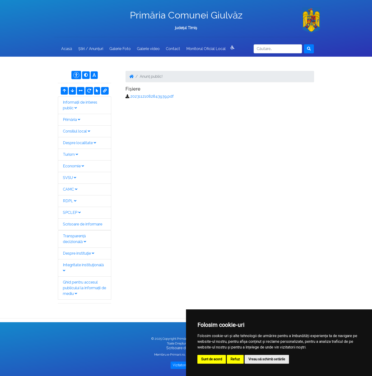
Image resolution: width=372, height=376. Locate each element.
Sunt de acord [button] (211, 359)
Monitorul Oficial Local (206, 48)
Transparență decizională (74, 239)
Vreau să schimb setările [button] (266, 359)
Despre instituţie (78, 253)
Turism (70, 154)
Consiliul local (76, 131)
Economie (73, 166)
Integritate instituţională (83, 267)
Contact (173, 48)
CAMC (70, 189)
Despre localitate (79, 143)
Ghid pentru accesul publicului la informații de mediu (84, 288)
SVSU (69, 177)
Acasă (66, 48)
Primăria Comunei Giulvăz (186, 15)
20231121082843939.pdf (152, 96)
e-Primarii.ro (176, 354)
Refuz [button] (235, 359)
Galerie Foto (120, 48)
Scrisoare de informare (82, 224)
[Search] (278, 48)
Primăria (71, 119)
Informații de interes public (80, 105)
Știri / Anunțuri (90, 48)
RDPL (69, 201)
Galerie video (148, 48)
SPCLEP (72, 212)
